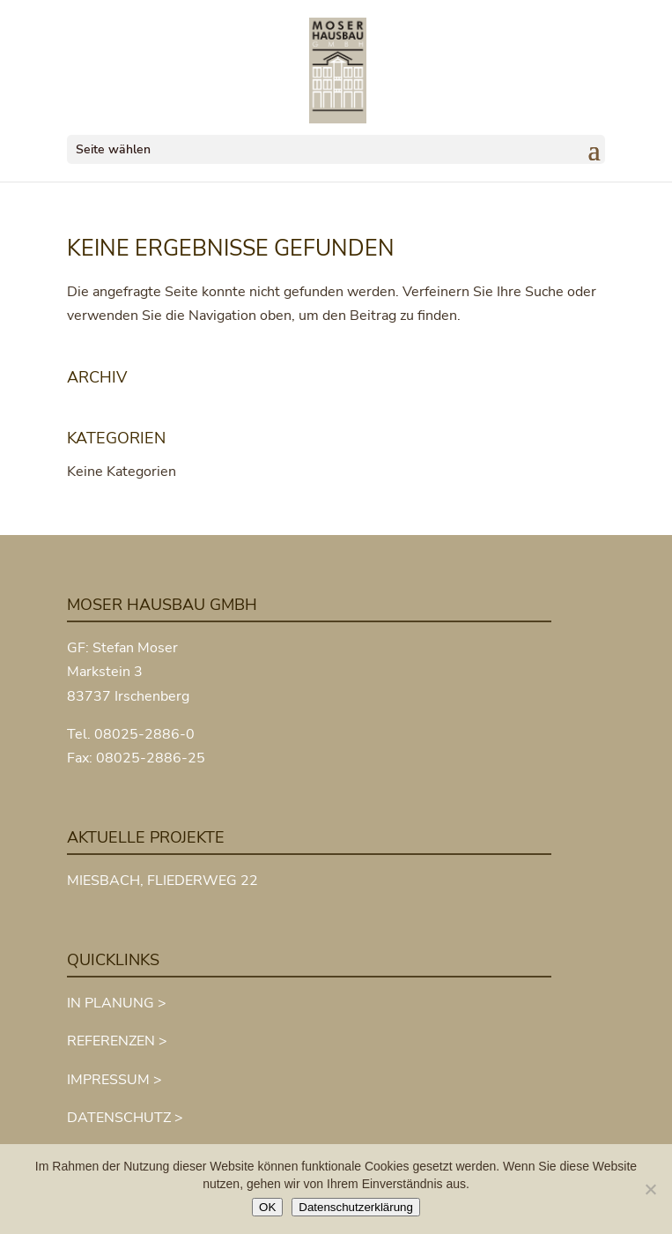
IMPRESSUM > (114, 1079)
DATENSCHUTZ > (125, 1117)
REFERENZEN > (117, 1041)
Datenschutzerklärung (356, 1207)
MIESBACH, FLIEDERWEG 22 (162, 880)
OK (267, 1207)
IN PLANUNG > (116, 1003)
